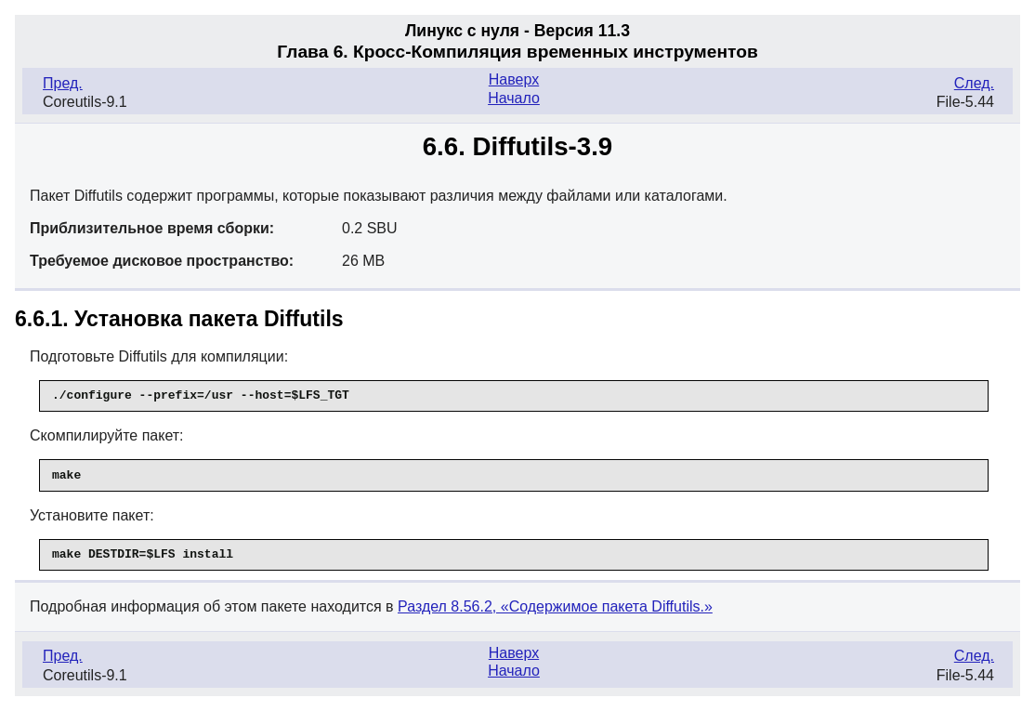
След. (974, 83)
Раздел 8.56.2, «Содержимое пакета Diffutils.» (555, 606)
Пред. (63, 83)
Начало (514, 98)
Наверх (514, 79)
